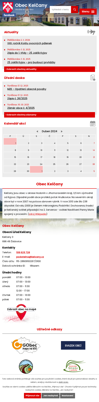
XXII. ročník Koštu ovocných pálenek (29, 43)
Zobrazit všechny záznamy (21, 114)
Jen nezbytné (50, 395)
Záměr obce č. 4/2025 (21, 108)
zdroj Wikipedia (37, 214)
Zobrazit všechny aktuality (21, 69)
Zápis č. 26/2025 (17, 98)
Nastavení (67, 395)
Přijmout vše (32, 395)
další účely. (64, 382)
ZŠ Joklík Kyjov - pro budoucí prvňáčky (31, 62)
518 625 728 (23, 252)
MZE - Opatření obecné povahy (26, 89)
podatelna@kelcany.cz (30, 256)
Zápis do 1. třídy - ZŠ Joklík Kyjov (27, 53)
